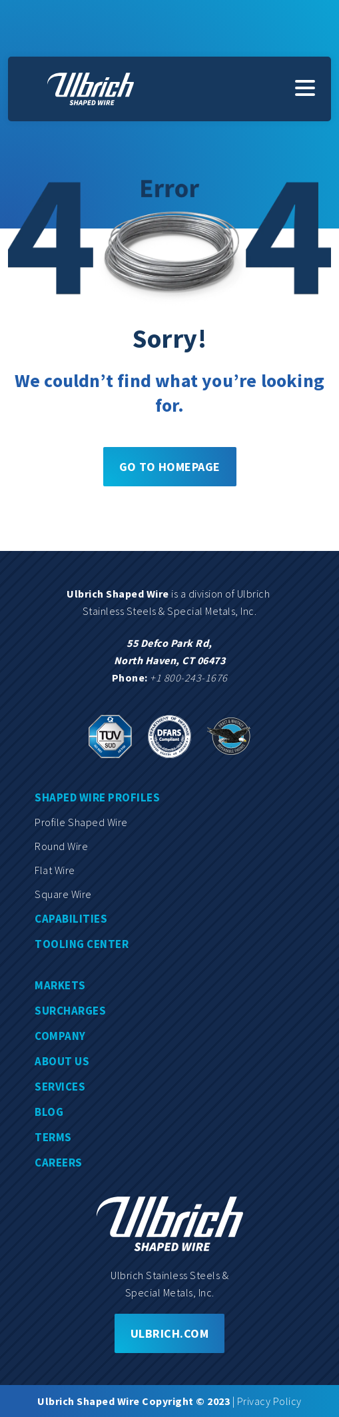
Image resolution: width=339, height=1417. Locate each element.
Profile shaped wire (81, 822)
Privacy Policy (269, 1401)
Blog (49, 1112)
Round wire (61, 846)
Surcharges (70, 1010)
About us (62, 1061)
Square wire (63, 894)
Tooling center (82, 944)
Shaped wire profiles (97, 797)
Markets (60, 985)
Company (60, 1036)
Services (60, 1086)
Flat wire (55, 870)
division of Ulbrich (230, 593)
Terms (53, 1137)
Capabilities (71, 918)
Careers (59, 1162)
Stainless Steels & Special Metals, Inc (168, 611)
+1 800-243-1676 (189, 677)
